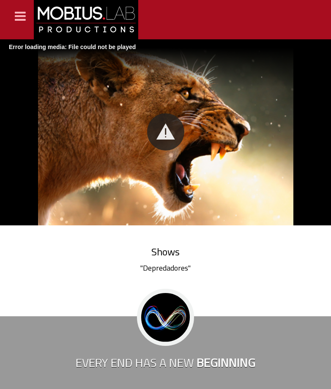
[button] (165, 132)
